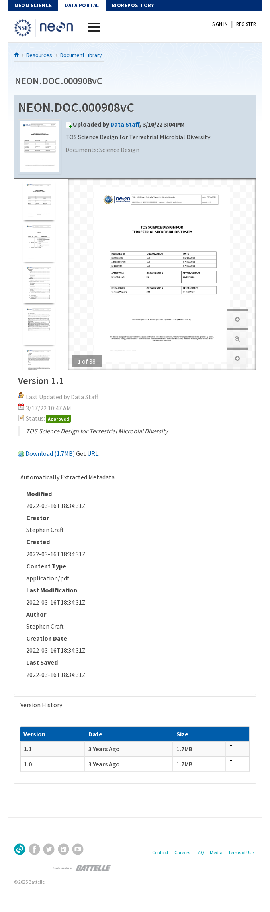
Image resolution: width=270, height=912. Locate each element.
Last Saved (42, 662)
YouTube (78, 849)
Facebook (34, 849)
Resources (39, 55)
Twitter (49, 849)
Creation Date (46, 638)
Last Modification (51, 590)
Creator (37, 518)
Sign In (220, 24)
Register (246, 24)
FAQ (200, 852)
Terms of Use (241, 852)
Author (36, 614)
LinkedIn (63, 849)
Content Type (46, 566)
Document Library (81, 55)
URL (92, 453)
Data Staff (124, 124)
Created (38, 542)
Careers (182, 852)
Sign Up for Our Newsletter (19, 849)
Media (216, 852)
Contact (160, 852)
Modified (39, 494)
